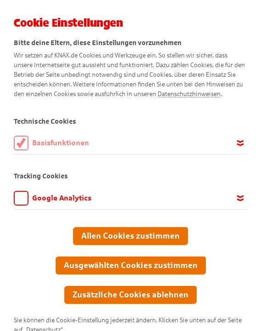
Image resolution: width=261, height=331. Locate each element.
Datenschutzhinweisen (189, 94)
